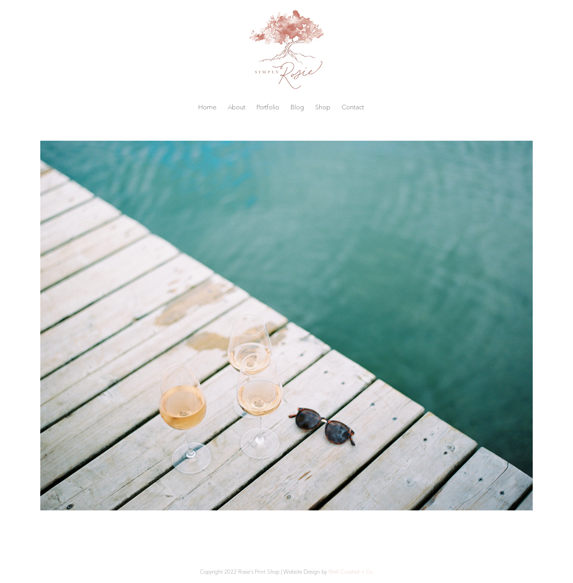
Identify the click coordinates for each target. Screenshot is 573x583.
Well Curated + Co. (351, 571)
